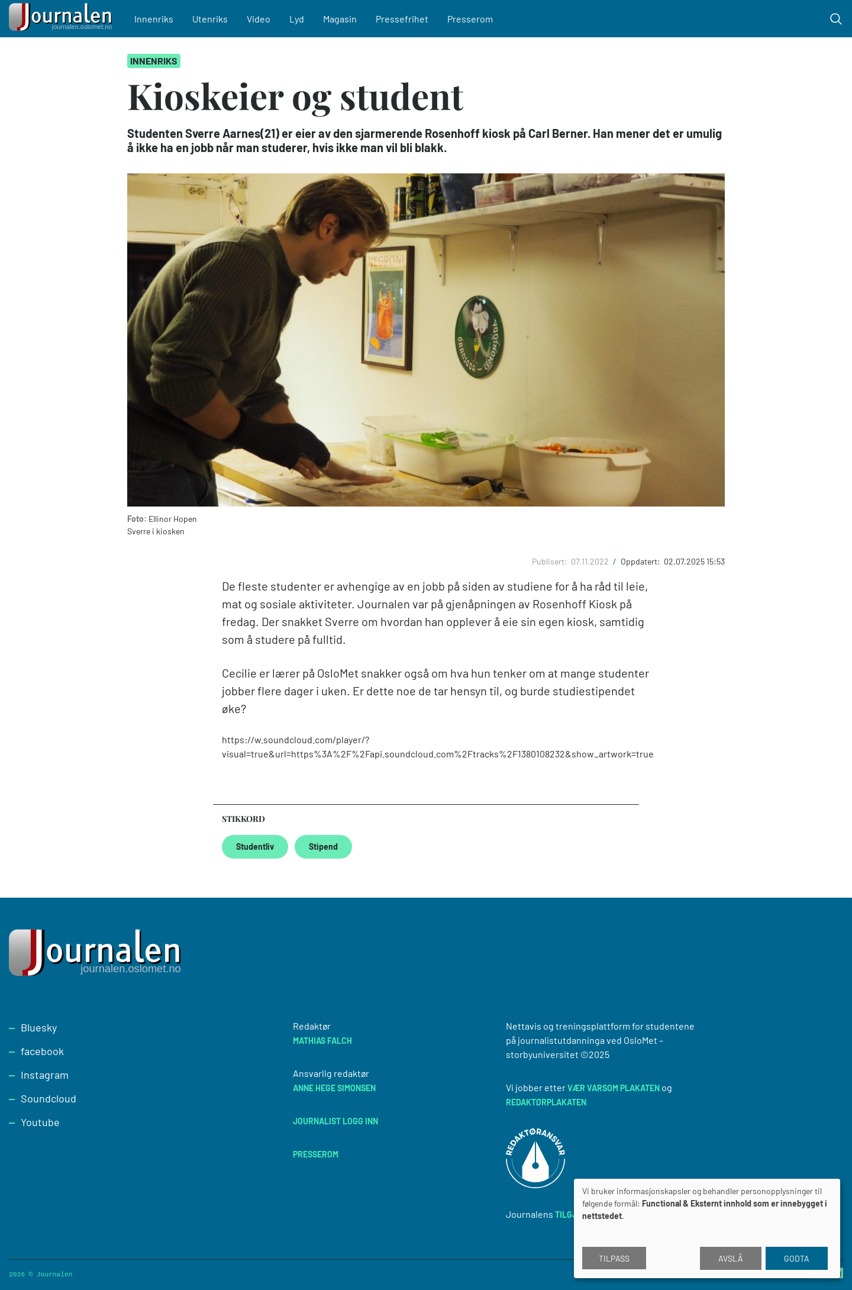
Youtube (40, 1121)
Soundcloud (48, 1098)
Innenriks (153, 18)
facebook (42, 1050)
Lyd (296, 18)
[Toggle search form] (836, 19)
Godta (796, 1258)
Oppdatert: (641, 561)
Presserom (470, 18)
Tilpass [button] (614, 1258)
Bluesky (39, 1027)
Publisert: (550, 561)
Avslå (730, 1258)
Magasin (340, 18)
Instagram (45, 1074)
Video (258, 18)
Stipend (323, 846)
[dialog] (707, 1228)
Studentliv (255, 846)
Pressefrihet (402, 18)
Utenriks (210, 18)
